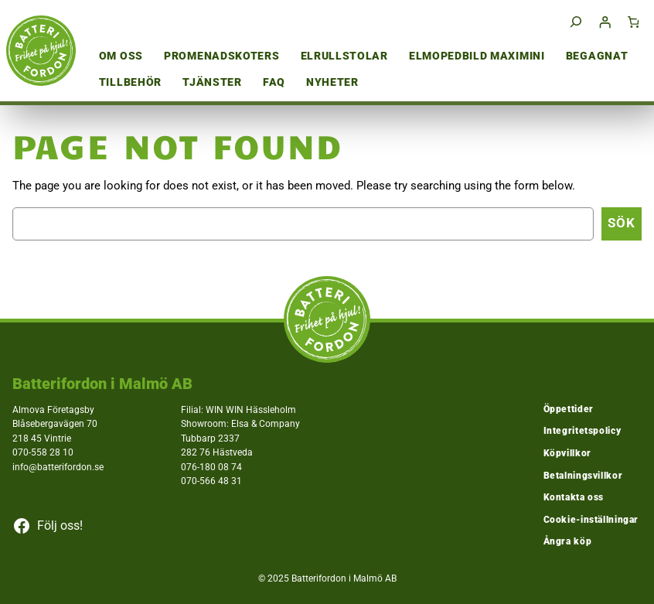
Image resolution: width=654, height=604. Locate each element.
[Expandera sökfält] (576, 22)
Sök (621, 223)
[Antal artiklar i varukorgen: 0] (634, 21)
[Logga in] (604, 21)
